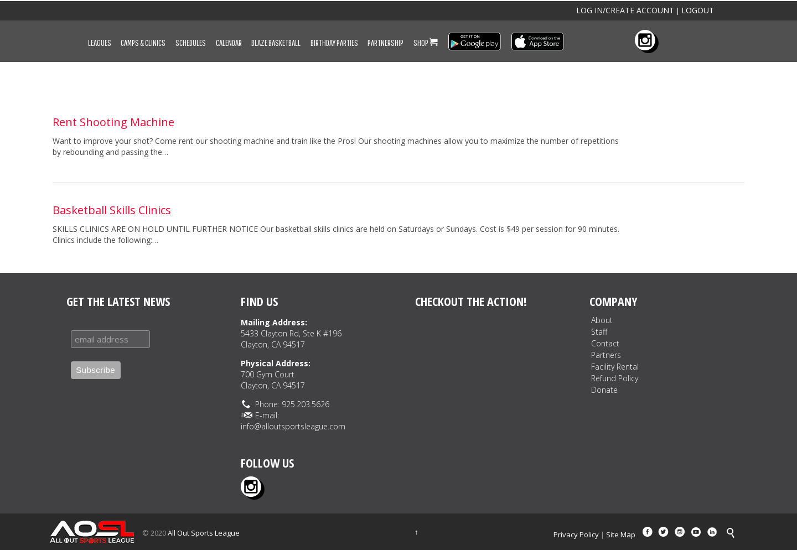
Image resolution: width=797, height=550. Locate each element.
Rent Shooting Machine (113, 122)
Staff (599, 331)
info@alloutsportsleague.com (293, 426)
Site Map (620, 534)
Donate (604, 390)
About (602, 320)
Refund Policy (614, 378)
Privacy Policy (576, 534)
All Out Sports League (204, 533)
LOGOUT (697, 10)
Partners (606, 355)
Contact (605, 343)
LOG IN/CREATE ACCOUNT (625, 10)
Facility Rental (615, 366)
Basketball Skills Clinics (112, 210)
